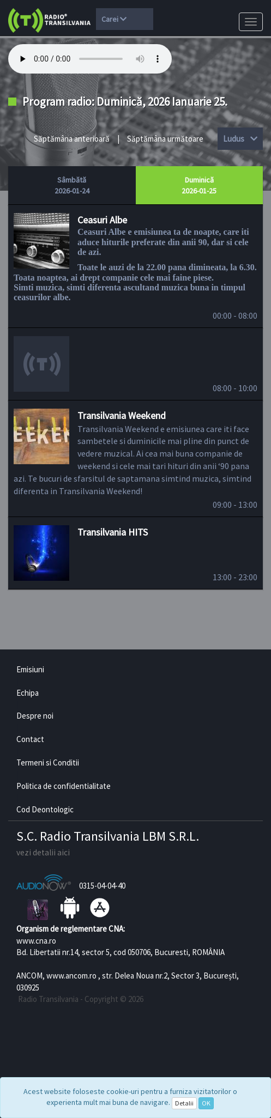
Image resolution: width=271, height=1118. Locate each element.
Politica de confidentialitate (63, 786)
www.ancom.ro (71, 975)
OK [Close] (206, 1103)
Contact (30, 739)
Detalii (184, 1103)
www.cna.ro (36, 940)
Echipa (27, 693)
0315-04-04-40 (102, 885)
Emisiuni (30, 669)
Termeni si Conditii (47, 762)
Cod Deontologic (45, 809)
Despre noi (34, 715)
